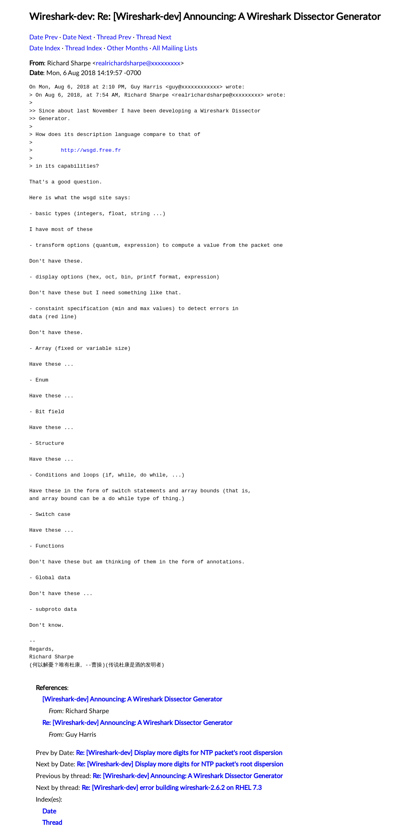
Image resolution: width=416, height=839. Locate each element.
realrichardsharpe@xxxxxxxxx (138, 63)
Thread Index (83, 48)
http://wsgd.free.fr (91, 150)
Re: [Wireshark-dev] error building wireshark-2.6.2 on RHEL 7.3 (172, 788)
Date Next (77, 37)
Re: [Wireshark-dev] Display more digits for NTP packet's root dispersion (179, 753)
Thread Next (153, 37)
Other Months (127, 48)
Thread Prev (114, 37)
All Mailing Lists (174, 48)
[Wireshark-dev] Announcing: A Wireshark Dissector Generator (132, 699)
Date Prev (43, 37)
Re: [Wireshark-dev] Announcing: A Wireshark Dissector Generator (137, 723)
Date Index (44, 48)
